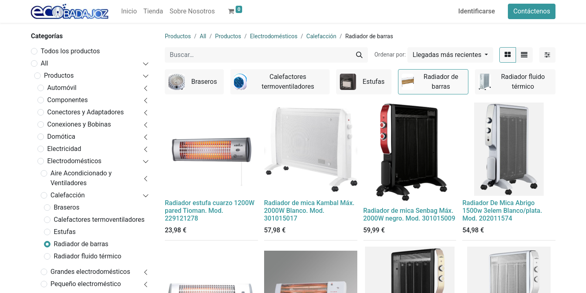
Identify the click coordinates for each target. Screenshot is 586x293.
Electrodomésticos (74, 161)
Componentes (67, 100)
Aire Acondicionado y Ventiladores (81, 178)
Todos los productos (70, 51)
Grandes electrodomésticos (90, 272)
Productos (59, 75)
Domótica (61, 136)
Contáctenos (531, 11)
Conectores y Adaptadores (85, 112)
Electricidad (64, 149)
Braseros (66, 207)
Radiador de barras (81, 244)
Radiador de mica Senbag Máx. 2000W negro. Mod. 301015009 (409, 214)
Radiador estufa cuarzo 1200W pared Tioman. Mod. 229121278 (209, 210)
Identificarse (476, 11)
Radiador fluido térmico (87, 256)
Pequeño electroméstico (85, 284)
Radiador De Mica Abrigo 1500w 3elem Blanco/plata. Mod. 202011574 (502, 210)
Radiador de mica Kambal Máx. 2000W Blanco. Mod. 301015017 (309, 210)
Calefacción (67, 195)
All (44, 63)
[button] (450, 55)
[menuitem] (129, 11)
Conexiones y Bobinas (79, 124)
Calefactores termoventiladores (99, 219)
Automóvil (62, 88)
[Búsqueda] (359, 55)
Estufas (65, 232)
